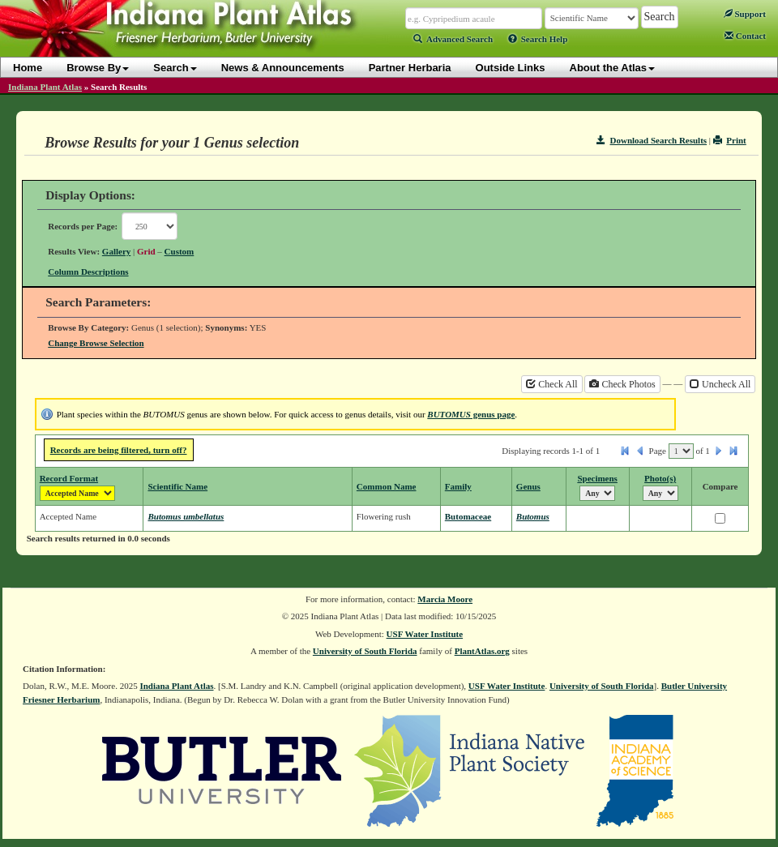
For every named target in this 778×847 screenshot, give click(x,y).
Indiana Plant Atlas (45, 87)
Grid (146, 251)
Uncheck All (720, 384)
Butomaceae (468, 516)
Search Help (538, 39)
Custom (179, 251)
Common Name (387, 486)
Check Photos (622, 384)
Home (27, 68)
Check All (551, 384)
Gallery (116, 251)
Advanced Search (453, 39)
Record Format (69, 478)
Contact (745, 36)
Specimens (597, 478)
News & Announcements (282, 68)
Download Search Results (651, 140)
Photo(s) (660, 478)
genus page (471, 414)
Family (458, 486)
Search (174, 68)
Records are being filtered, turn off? (118, 450)
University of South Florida (365, 651)
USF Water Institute (425, 634)
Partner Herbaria (410, 68)
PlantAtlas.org (482, 651)
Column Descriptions (88, 271)
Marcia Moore (444, 599)
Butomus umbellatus (185, 516)
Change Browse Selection (95, 343)
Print (729, 140)
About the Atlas (613, 68)
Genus (528, 486)
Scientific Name (177, 486)
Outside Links (510, 68)
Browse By (97, 68)
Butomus (532, 516)
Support (745, 14)
